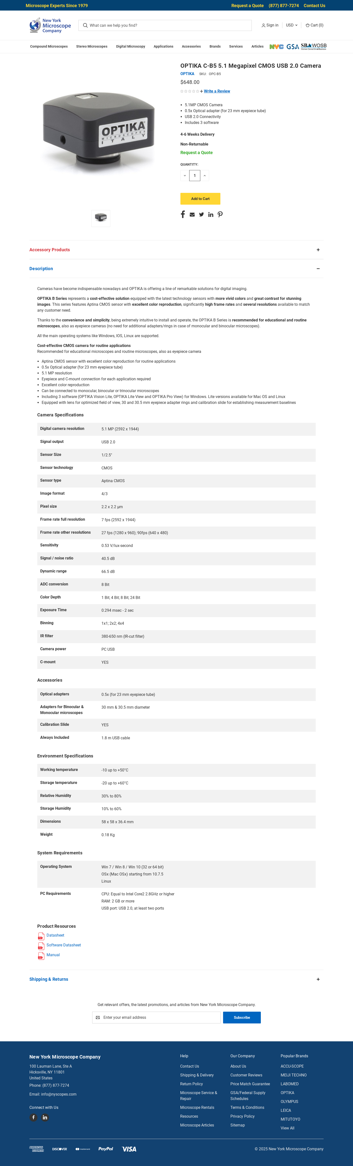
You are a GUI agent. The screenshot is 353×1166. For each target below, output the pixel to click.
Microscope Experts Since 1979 (57, 5)
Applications (163, 46)
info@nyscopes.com (58, 1094)
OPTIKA (287, 1092)
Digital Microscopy (130, 46)
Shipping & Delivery (197, 1075)
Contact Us (314, 5)
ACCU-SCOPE (292, 1066)
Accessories (191, 46)
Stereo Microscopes (91, 46)
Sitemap (237, 1125)
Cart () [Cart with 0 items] (315, 25)
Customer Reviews (246, 1075)
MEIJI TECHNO (294, 1075)
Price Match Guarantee (250, 1084)
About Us (238, 1066)
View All (287, 1128)
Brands (215, 46)
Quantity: (189, 164)
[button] (215, 91)
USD (291, 25)
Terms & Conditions (247, 1107)
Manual (53, 955)
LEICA (286, 1110)
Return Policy (191, 1084)
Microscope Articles (197, 1125)
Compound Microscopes (49, 46)
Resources (189, 1116)
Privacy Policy (242, 1116)
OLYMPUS (289, 1101)
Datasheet (55, 935)
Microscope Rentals (197, 1107)
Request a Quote (247, 5)
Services (236, 46)
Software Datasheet (64, 945)
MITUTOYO (290, 1119)
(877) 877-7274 (284, 5)
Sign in (272, 25)
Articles (258, 46)
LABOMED (290, 1084)
